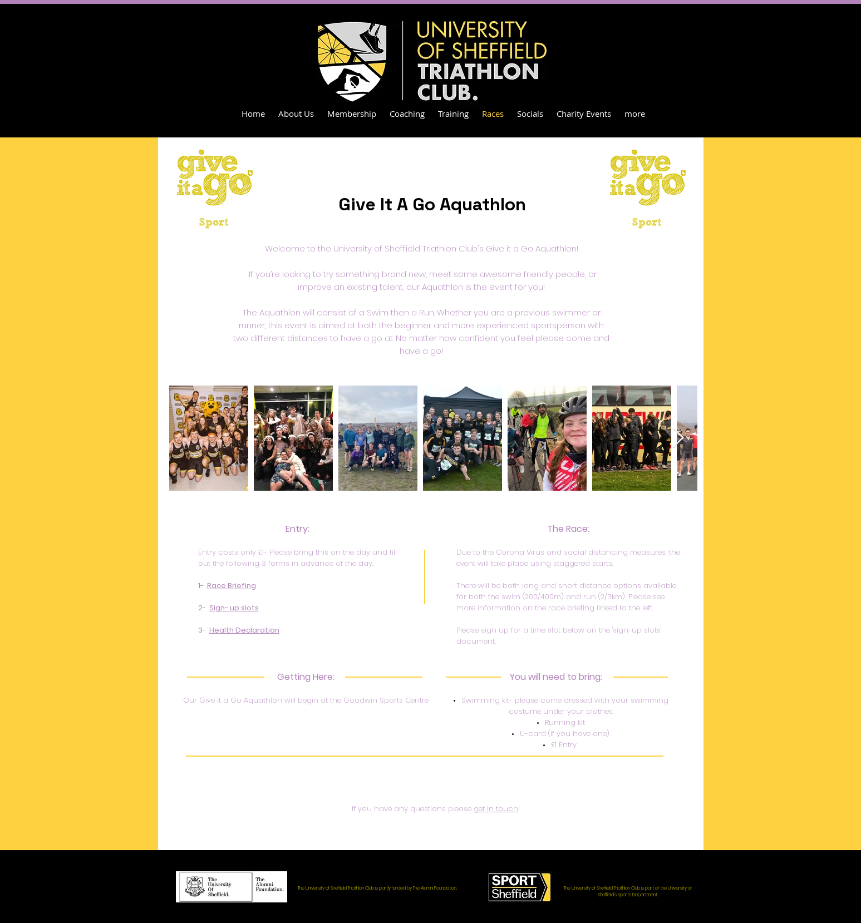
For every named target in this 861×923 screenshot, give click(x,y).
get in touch (496, 808)
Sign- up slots (234, 608)
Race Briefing (231, 585)
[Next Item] (678, 438)
